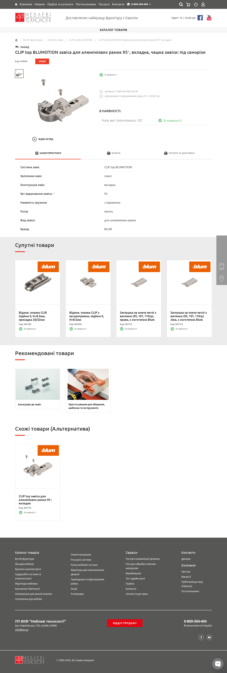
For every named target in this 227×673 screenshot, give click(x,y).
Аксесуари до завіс (29, 404)
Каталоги (131, 588)
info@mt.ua (21, 629)
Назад (24, 47)
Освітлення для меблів (28, 599)
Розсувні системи (81, 559)
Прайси (130, 583)
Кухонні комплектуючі (28, 569)
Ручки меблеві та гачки (84, 564)
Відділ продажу (125, 623)
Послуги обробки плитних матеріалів (141, 566)
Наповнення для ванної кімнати (33, 594)
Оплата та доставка (137, 594)
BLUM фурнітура (24, 558)
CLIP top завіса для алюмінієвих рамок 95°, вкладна (35, 500)
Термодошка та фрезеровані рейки (87, 581)
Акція (74, 588)
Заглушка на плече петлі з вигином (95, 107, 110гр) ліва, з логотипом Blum (188, 316)
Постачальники (190, 591)
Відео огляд (45, 139)
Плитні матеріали (81, 554)
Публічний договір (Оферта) (192, 584)
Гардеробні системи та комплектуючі (28, 576)
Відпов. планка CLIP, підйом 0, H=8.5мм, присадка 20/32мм (33, 316)
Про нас (185, 571)
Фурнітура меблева (26, 583)
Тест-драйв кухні (135, 578)
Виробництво (133, 573)
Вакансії (186, 576)
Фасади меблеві (24, 564)
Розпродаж (77, 594)
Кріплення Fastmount (27, 588)
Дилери (185, 558)
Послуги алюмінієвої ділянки (143, 558)
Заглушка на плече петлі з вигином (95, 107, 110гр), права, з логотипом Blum (138, 316)
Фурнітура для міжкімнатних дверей (87, 572)
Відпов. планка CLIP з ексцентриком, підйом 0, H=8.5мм (86, 316)
